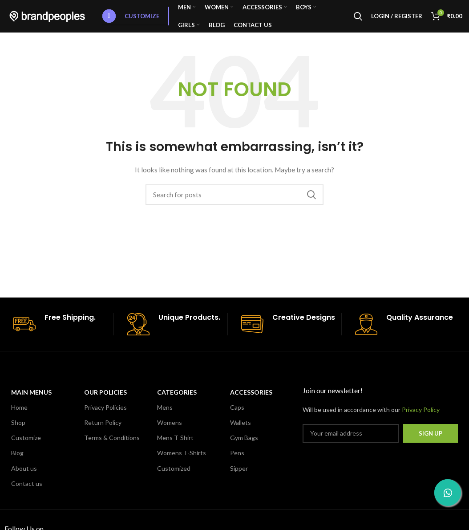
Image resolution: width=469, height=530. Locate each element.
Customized (173, 476)
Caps (237, 415)
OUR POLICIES (105, 400)
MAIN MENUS (31, 400)
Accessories (251, 400)
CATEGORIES (177, 400)
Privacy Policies (105, 415)
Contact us (26, 491)
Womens (169, 430)
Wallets (240, 430)
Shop (18, 430)
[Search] (358, 20)
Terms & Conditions (112, 445)
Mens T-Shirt (175, 445)
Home (19, 415)
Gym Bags (244, 445)
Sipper (239, 476)
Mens (165, 415)
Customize (130, 20)
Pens (237, 461)
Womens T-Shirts (181, 461)
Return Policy (102, 430)
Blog (17, 461)
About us (24, 476)
